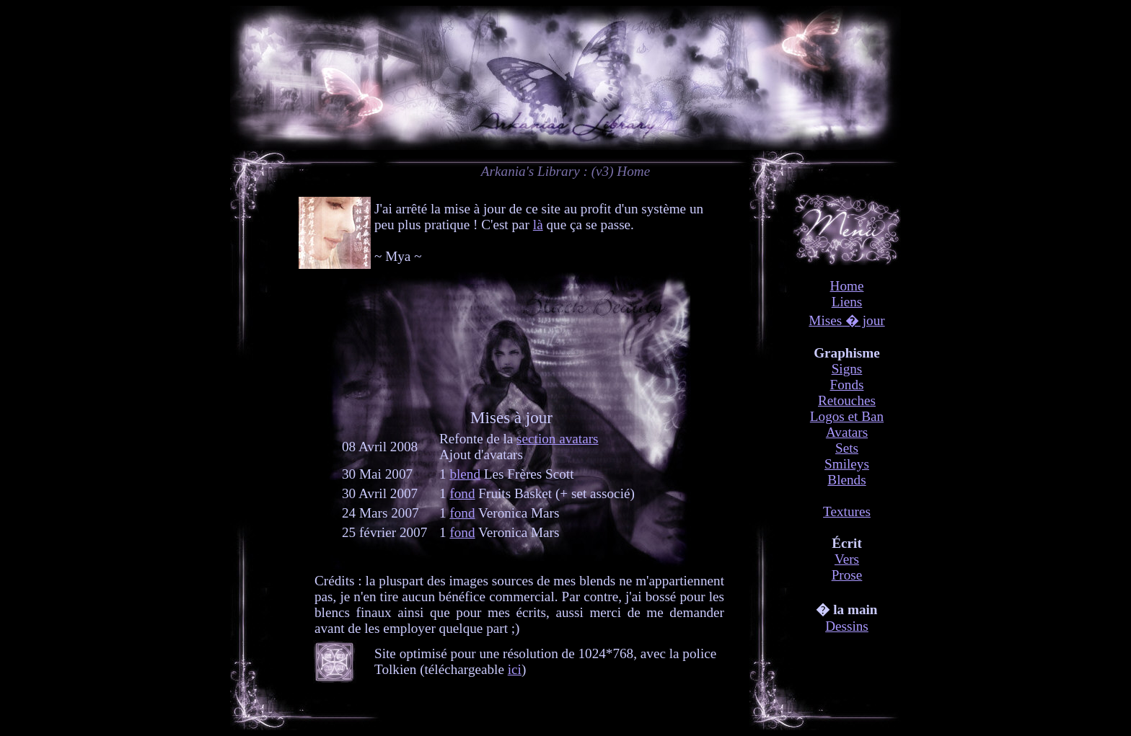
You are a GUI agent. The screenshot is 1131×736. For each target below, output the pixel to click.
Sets (846, 448)
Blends (846, 479)
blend (464, 474)
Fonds (847, 384)
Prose (847, 574)
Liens (847, 301)
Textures (847, 511)
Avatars (847, 432)
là (538, 224)
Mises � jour (846, 320)
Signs (847, 368)
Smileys (846, 463)
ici (515, 669)
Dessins (846, 626)
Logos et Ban (847, 416)
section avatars (557, 438)
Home (847, 285)
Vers (847, 559)
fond (462, 493)
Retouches (847, 400)
